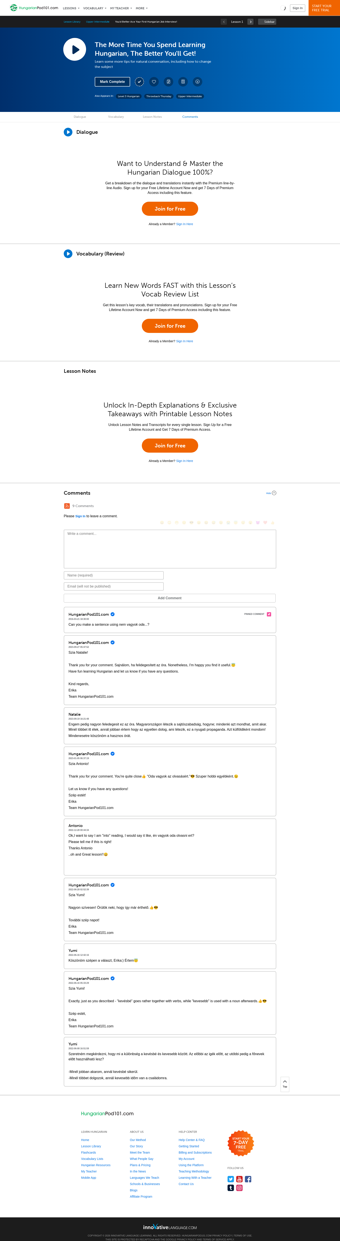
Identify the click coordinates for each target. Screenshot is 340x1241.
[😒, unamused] (184, 506)
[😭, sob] (228, 506)
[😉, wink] (221, 506)
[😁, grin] (176, 506)
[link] (250, 22)
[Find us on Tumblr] (230, 1181)
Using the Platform (191, 1158)
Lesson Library (72, 21)
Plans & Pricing (140, 1158)
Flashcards (88, 1146)
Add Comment (86, 591)
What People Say (141, 1152)
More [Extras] (140, 8)
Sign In (298, 8)
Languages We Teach (144, 1171)
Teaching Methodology (194, 1165)
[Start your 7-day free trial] (240, 1137)
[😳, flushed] (169, 506)
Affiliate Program (141, 1190)
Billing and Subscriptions (195, 1146)
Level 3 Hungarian (128, 96)
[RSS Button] (67, 506)
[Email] (114, 580)
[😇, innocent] (235, 506)
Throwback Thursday (158, 96)
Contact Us (186, 1177)
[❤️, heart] (265, 506)
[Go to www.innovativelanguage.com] (170, 1220)
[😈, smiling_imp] (258, 506)
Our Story (136, 1139)
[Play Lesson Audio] (74, 49)
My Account (186, 1152)
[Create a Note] (168, 82)
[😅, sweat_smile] (213, 506)
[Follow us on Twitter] (230, 1172)
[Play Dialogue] (68, 132)
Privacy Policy (222, 1229)
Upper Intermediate (98, 21)
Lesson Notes (152, 117)
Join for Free (170, 209)
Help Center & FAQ (192, 1133)
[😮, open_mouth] (250, 506)
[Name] (114, 569)
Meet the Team (140, 1146)
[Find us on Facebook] (248, 1172)
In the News (138, 1165)
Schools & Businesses (145, 1177)
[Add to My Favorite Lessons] (154, 82)
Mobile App (88, 1171)
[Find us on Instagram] (239, 1181)
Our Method (138, 1133)
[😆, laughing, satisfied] (206, 506)
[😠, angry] (199, 506)
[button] (283, 8)
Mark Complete (112, 81)
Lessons (69, 8)
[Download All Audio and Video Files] (197, 82)
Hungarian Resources (95, 1158)
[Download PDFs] (183, 82)
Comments (190, 117)
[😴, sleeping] (243, 506)
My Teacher (119, 8)
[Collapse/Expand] (170, 493)
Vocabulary (93, 8)
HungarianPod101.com (197, 1229)
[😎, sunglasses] (191, 506)
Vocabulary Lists (92, 1152)
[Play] (68, 253)
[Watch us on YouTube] (239, 1172)
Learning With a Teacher (195, 1171)
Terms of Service (214, 1233)
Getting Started (189, 1139)
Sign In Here (184, 224)
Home (85, 1133)
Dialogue (80, 117)
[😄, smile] (162, 506)
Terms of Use (243, 1229)
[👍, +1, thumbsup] (272, 506)
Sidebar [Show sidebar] (269, 22)
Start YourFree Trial (325, 8)
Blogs (133, 1183)
